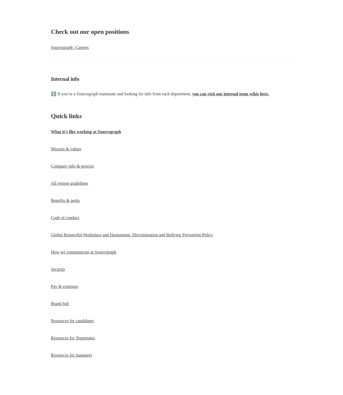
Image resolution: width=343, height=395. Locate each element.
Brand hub (60, 303)
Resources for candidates (72, 320)
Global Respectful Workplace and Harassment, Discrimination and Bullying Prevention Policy (132, 235)
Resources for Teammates (73, 338)
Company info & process (72, 166)
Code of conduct (65, 217)
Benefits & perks (65, 200)
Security (58, 269)
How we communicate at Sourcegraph (83, 252)
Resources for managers (71, 355)
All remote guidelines (69, 183)
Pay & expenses (64, 286)
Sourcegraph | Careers (70, 47)
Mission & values (66, 149)
